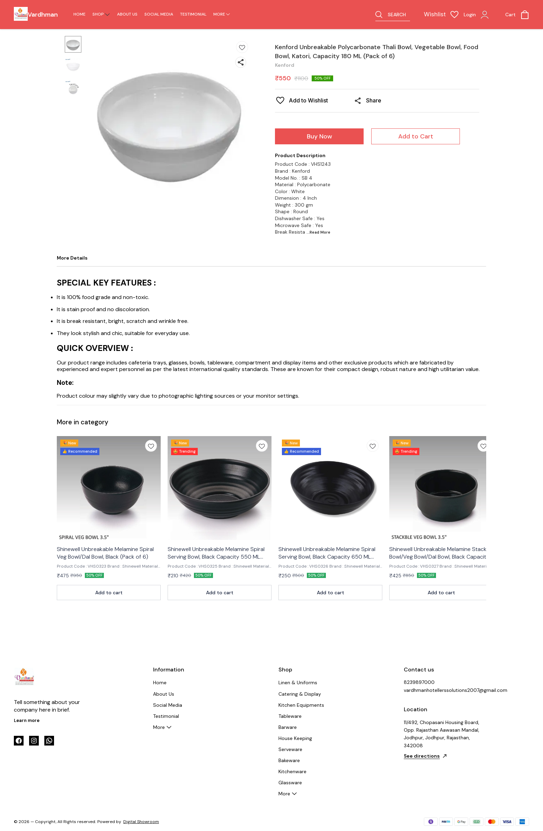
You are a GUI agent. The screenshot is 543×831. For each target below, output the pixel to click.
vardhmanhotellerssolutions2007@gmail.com (442, 690)
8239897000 (419, 682)
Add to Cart (415, 136)
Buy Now (319, 136)
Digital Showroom (141, 821)
